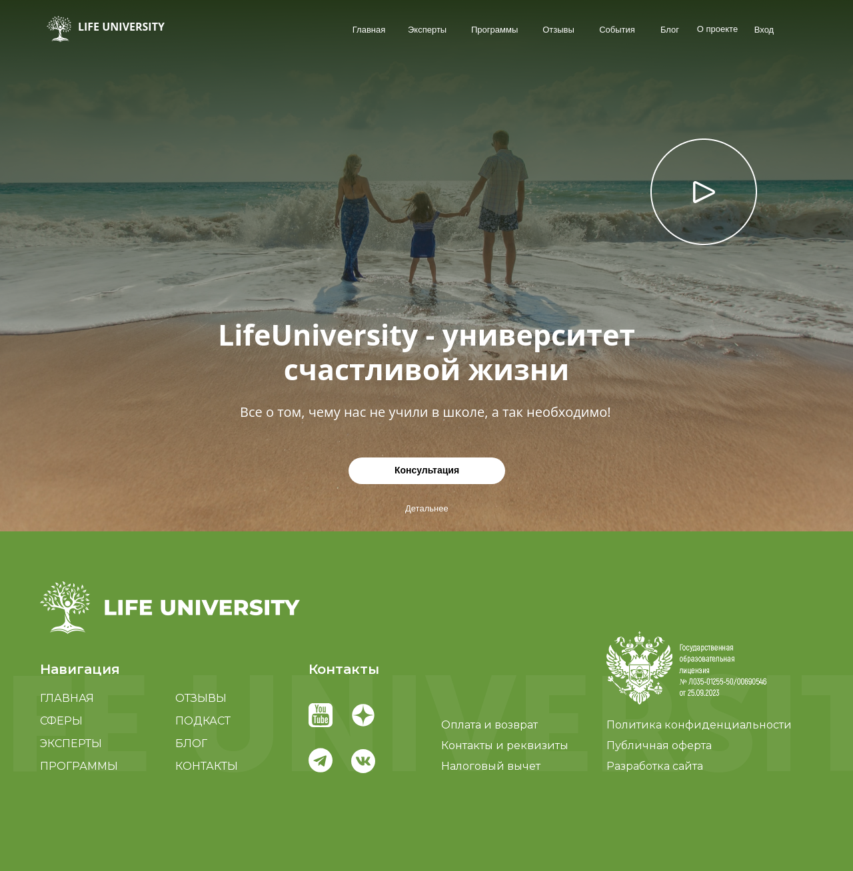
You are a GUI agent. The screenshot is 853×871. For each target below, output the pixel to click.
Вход (764, 30)
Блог (669, 30)
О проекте (717, 29)
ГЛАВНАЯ (67, 698)
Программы (494, 30)
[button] (686, 668)
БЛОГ (191, 743)
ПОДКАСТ (203, 721)
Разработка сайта (654, 766)
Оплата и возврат (489, 725)
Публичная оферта (659, 745)
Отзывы (558, 30)
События (617, 30)
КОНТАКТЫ (206, 766)
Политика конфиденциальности (699, 725)
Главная (369, 30)
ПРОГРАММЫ (79, 766)
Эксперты (427, 30)
